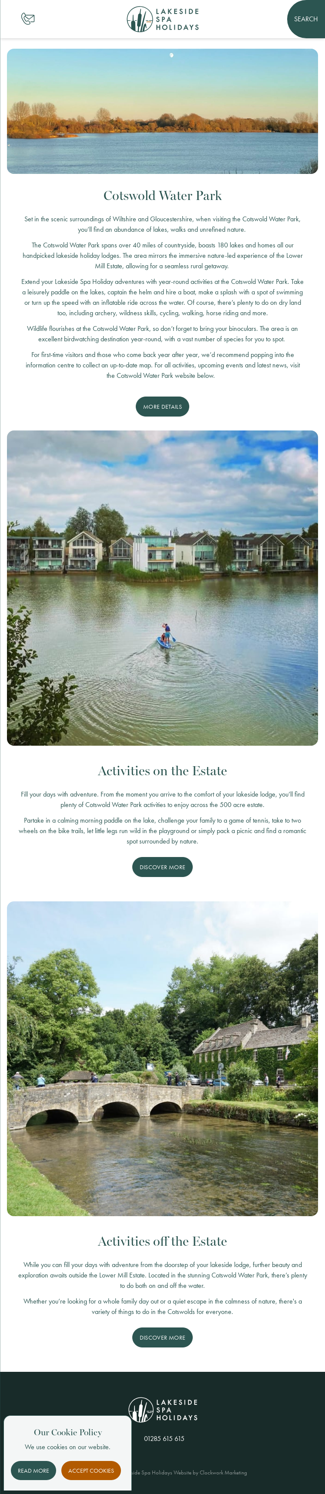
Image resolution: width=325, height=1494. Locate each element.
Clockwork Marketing (223, 1472)
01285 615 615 (164, 1438)
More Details (162, 406)
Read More (33, 1470)
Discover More (163, 867)
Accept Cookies (91, 1470)
